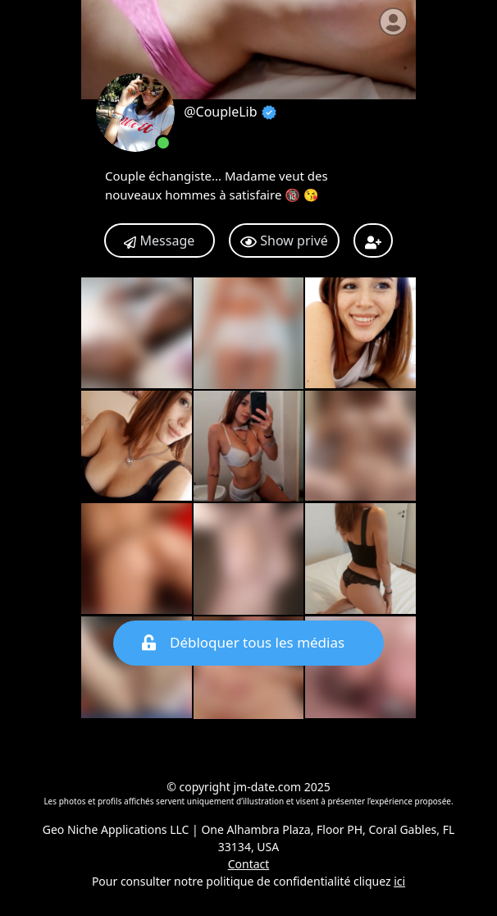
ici (399, 881)
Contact (249, 864)
